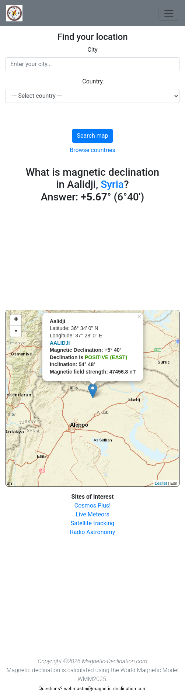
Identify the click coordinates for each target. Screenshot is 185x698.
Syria (112, 184)
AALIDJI (60, 343)
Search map (92, 135)
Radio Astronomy (92, 532)
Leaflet (161, 483)
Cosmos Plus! (92, 505)
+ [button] (16, 320)
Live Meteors (92, 514)
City (92, 49)
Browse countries (92, 150)
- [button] (15, 331)
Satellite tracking (93, 523)
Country (92, 81)
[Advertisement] (92, 258)
